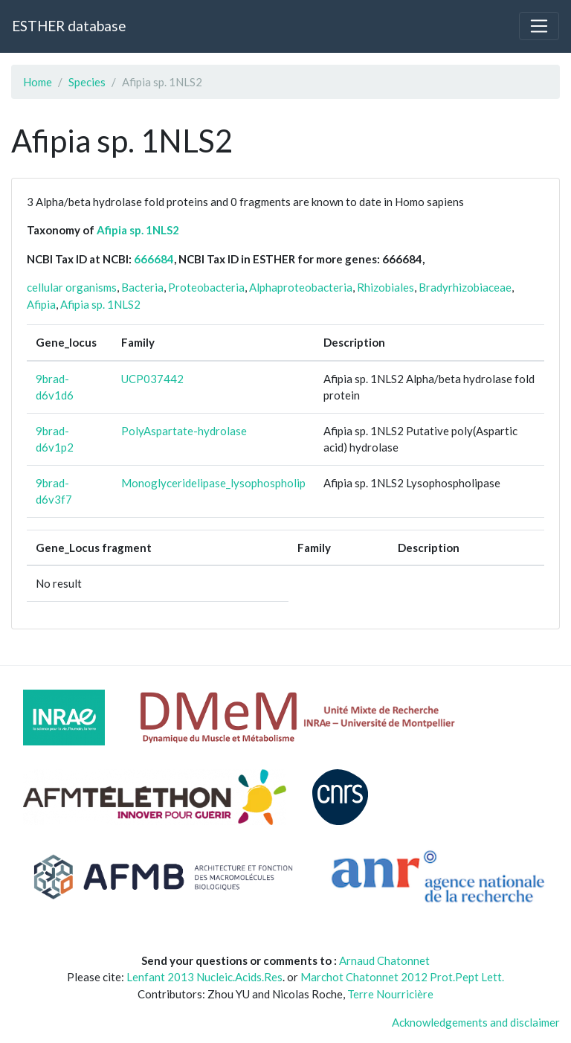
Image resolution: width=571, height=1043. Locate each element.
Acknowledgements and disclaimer (476, 1022)
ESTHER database (69, 25)
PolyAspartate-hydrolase (184, 430)
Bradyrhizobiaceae (465, 287)
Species (87, 82)
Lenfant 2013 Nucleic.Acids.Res (204, 976)
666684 (154, 259)
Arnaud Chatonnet (384, 960)
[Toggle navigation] (539, 26)
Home (37, 82)
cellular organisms (72, 287)
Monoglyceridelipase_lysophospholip (213, 483)
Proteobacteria (206, 287)
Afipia (41, 304)
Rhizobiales (385, 287)
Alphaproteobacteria (300, 287)
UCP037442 (152, 378)
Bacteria (142, 287)
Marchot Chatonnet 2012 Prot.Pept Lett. (402, 976)
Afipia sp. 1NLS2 (138, 230)
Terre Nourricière (390, 994)
